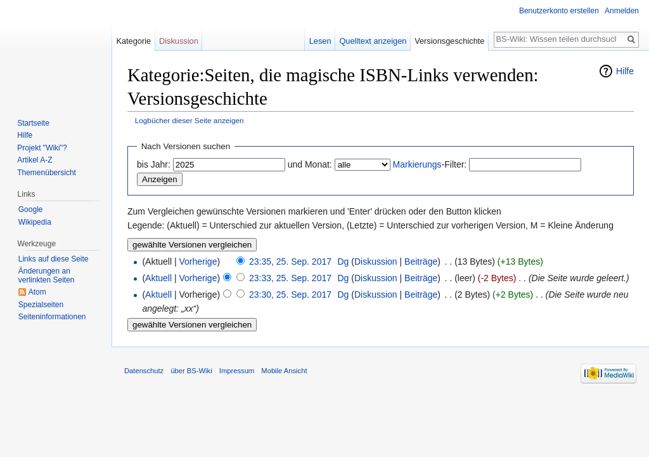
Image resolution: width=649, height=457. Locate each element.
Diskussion (375, 261)
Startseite (33, 123)
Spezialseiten (40, 304)
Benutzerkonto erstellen (559, 10)
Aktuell (158, 278)
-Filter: (430, 164)
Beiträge (420, 261)
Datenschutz (144, 370)
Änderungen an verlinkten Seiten (46, 275)
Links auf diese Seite (53, 259)
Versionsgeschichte (449, 41)
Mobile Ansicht (284, 370)
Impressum (236, 370)
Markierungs (417, 164)
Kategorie (133, 41)
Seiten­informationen (52, 316)
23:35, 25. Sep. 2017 (290, 261)
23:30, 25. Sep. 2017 (290, 294)
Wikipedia (34, 222)
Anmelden (622, 10)
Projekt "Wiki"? (42, 147)
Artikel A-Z (34, 160)
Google (30, 209)
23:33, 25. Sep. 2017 (290, 278)
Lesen (320, 41)
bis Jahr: (153, 164)
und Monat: (310, 164)
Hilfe (625, 71)
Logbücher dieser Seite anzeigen (189, 120)
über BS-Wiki (191, 370)
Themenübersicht (46, 172)
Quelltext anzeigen (372, 41)
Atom (37, 292)
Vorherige (198, 261)
